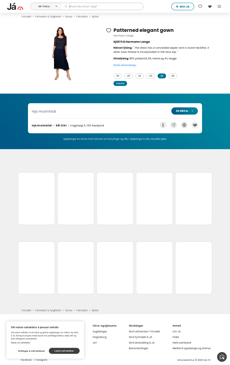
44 (150, 75)
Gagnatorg (99, 337)
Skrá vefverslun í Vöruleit (144, 331)
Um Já (176, 331)
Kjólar (95, 16)
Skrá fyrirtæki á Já (140, 337)
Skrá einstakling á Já (141, 343)
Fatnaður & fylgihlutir (48, 16)
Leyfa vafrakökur (64, 350)
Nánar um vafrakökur (20, 342)
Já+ (95, 343)
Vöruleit (26, 16)
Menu (219, 6)
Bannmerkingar (138, 348)
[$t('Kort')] (209, 6)
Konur (69, 16)
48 (172, 75)
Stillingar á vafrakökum (31, 351)
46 (161, 75)
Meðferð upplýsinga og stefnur (191, 348)
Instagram (41, 359)
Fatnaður (82, 16)
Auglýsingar (100, 331)
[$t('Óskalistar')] (200, 6)
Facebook (26, 359)
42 (139, 75)
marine (120, 83)
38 (117, 75)
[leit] (102, 6)
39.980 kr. (182, 111)
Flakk (175, 337)
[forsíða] (18, 6)
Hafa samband (181, 343)
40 (128, 75)
